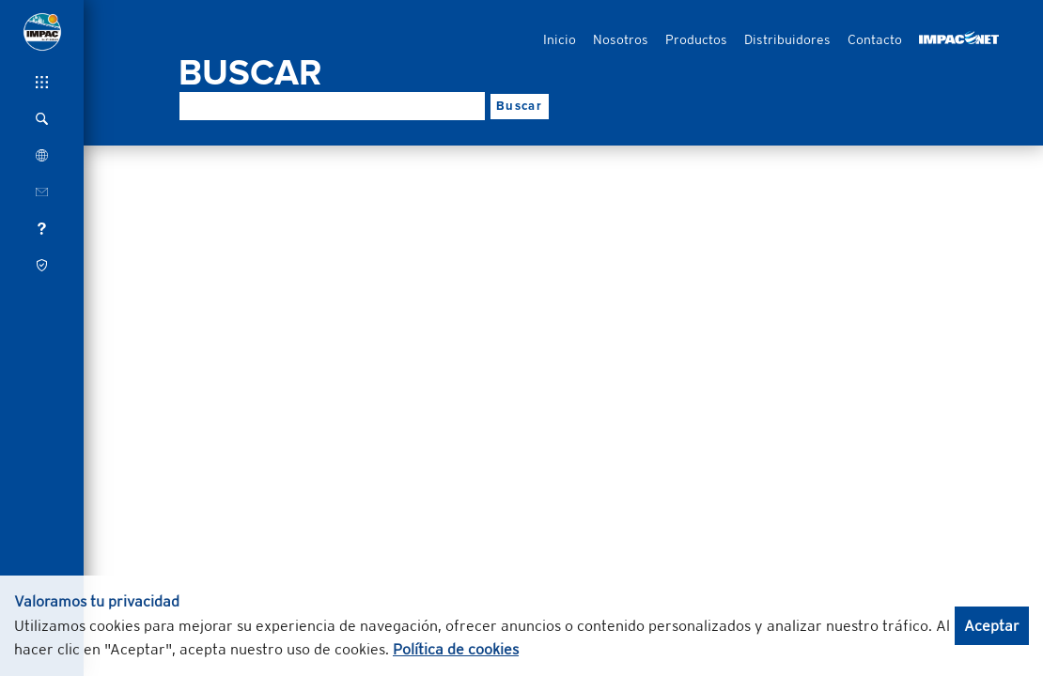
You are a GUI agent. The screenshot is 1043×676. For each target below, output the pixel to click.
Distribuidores (787, 39)
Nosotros (620, 39)
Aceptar (992, 626)
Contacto (875, 39)
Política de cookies (456, 649)
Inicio (559, 39)
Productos (696, 39)
